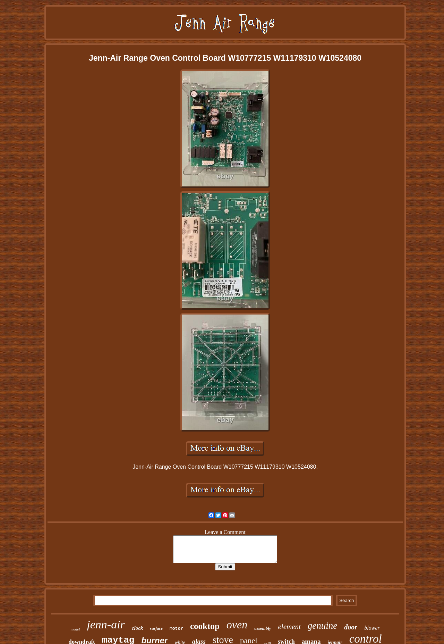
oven (237, 624)
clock (137, 628)
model (75, 629)
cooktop (205, 626)
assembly (262, 628)
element (289, 626)
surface (156, 628)
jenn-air (106, 624)
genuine (322, 625)
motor (176, 628)
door (350, 627)
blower (371, 628)
